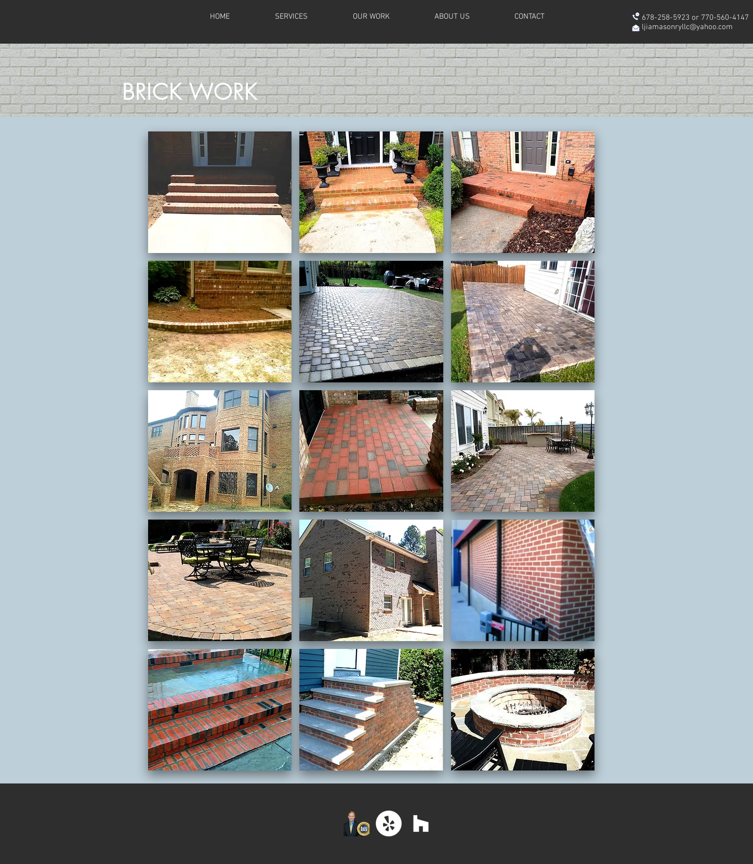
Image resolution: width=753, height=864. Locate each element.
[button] (220, 192)
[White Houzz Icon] (421, 823)
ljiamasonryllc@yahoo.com (687, 27)
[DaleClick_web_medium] (356, 823)
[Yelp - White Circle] (389, 823)
